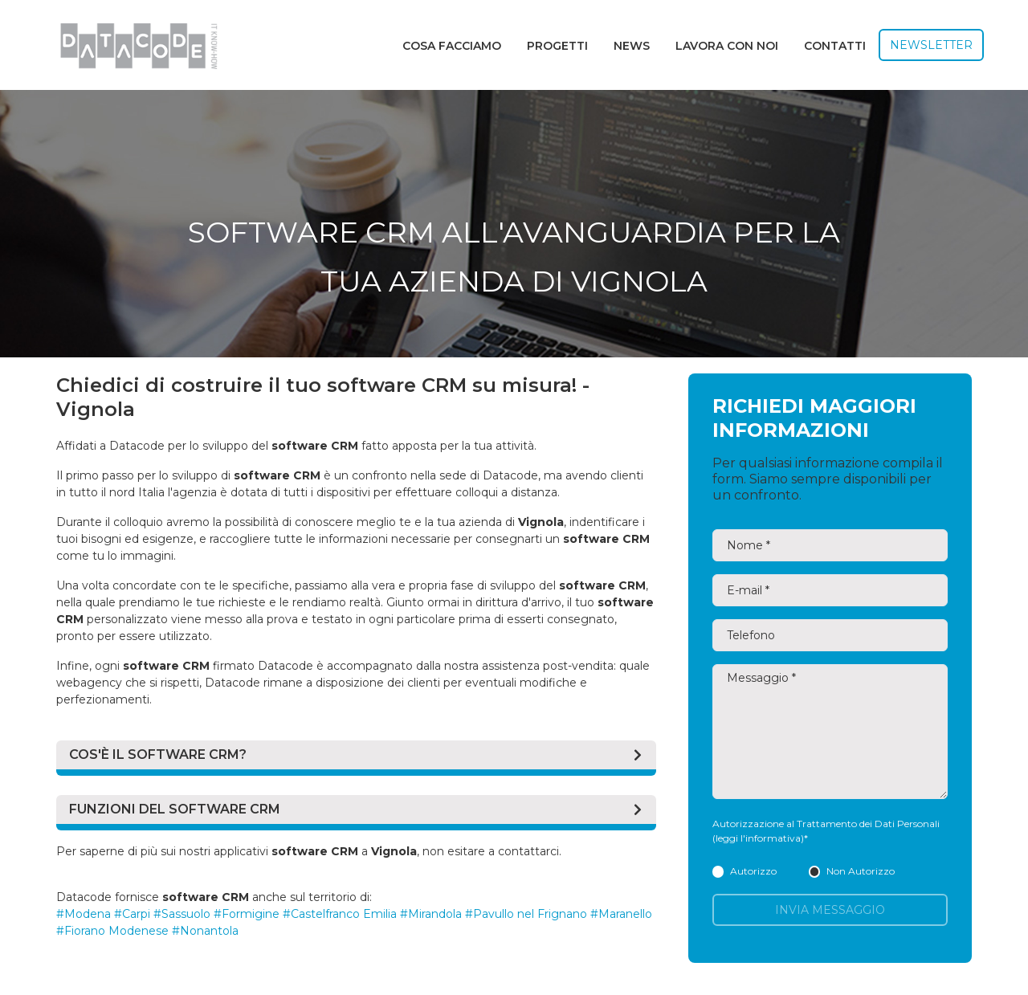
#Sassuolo (181, 914)
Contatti (835, 46)
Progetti (557, 46)
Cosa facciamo (451, 46)
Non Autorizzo (852, 871)
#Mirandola (431, 914)
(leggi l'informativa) (758, 838)
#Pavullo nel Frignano (526, 914)
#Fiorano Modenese (112, 931)
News (632, 46)
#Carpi (132, 914)
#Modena (83, 914)
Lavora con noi (726, 46)
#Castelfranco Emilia (340, 914)
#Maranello (621, 914)
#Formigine (246, 914)
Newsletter (931, 45)
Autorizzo (744, 871)
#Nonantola (205, 931)
